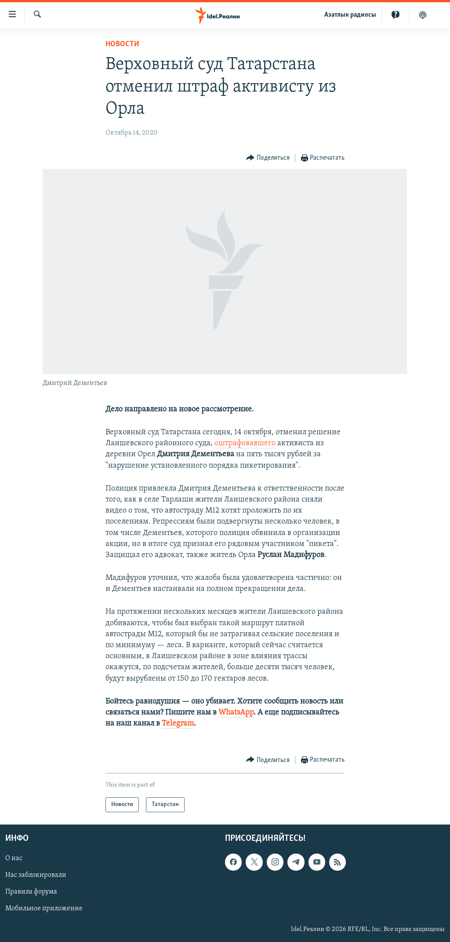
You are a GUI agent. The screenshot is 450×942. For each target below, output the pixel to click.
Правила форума (31, 892)
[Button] (268, 158)
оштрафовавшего (245, 443)
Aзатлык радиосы (350, 14)
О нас (13, 858)
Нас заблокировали (35, 875)
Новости (122, 44)
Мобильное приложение (44, 909)
